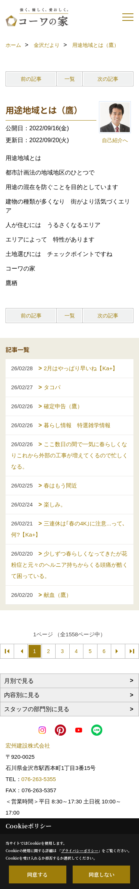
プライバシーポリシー (79, 850)
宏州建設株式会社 (28, 745)
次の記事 (107, 79)
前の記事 (31, 79)
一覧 (69, 79)
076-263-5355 (38, 779)
